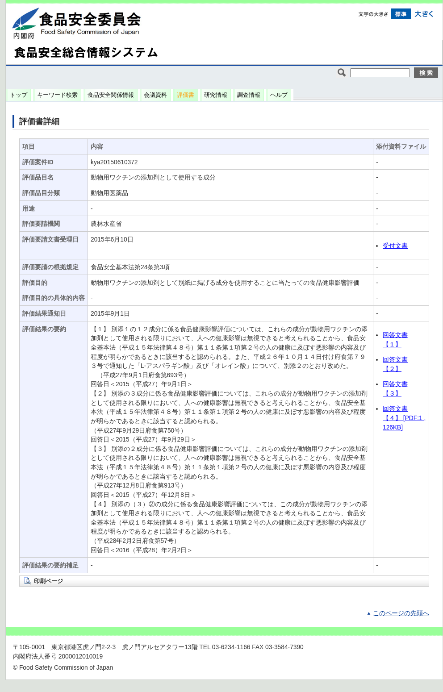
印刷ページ (48, 581)
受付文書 (395, 245)
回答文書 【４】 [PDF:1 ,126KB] (404, 417)
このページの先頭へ (401, 613)
